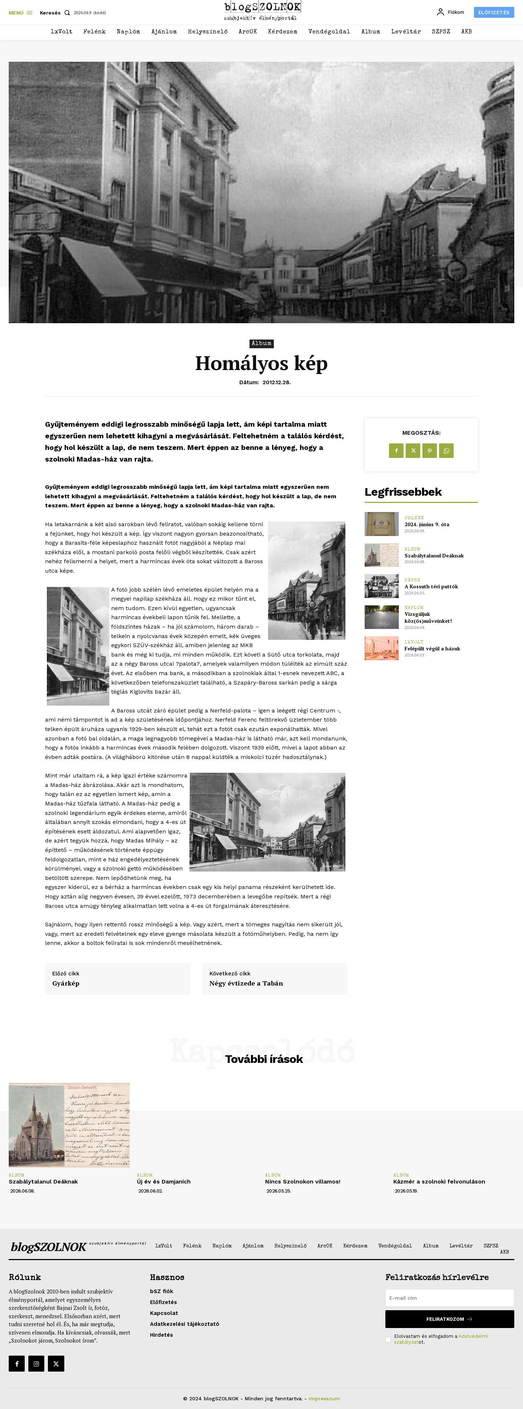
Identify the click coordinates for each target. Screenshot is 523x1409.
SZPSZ (413, 580)
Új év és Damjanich (164, 1181)
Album (262, 344)
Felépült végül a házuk (432, 648)
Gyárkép (65, 983)
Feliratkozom (449, 1319)
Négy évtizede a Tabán (246, 983)
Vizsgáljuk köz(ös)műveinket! (428, 617)
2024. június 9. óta (427, 524)
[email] (449, 1298)
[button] (56, 12)
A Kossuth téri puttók (431, 586)
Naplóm (414, 608)
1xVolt (414, 642)
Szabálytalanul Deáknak (434, 555)
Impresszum (324, 1398)
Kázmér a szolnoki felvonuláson (439, 1181)
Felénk (414, 518)
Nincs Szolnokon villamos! (302, 1181)
